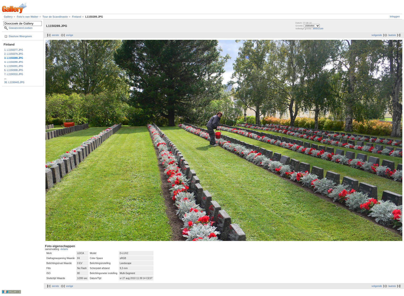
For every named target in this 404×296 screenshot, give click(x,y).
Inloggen (395, 16)
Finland (76, 16)
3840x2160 (318, 28)
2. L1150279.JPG (13, 54)
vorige (69, 35)
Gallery (8, 16)
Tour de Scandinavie (55, 16)
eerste (55, 35)
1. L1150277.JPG (13, 50)
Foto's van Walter (27, 16)
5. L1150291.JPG (13, 66)
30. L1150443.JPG (14, 82)
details (64, 249)
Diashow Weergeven (20, 36)
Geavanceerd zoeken (21, 28)
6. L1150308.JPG (13, 70)
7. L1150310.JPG (13, 74)
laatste (392, 35)
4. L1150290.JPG (13, 62)
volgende (376, 35)
